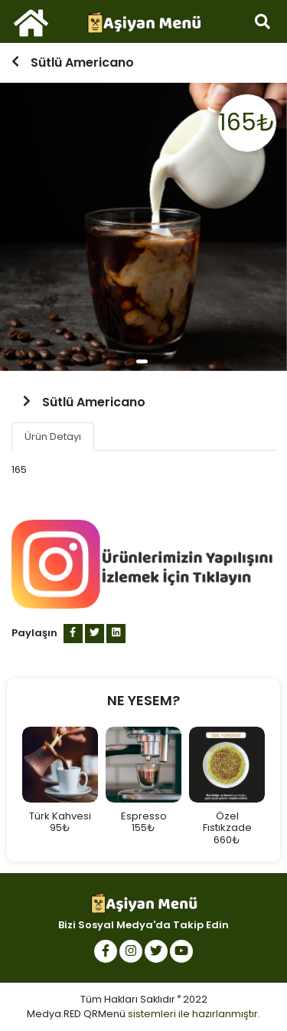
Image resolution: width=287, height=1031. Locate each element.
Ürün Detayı (52, 436)
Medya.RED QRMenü (76, 1013)
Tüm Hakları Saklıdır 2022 (143, 999)
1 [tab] (142, 361)
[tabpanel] (143, 227)
